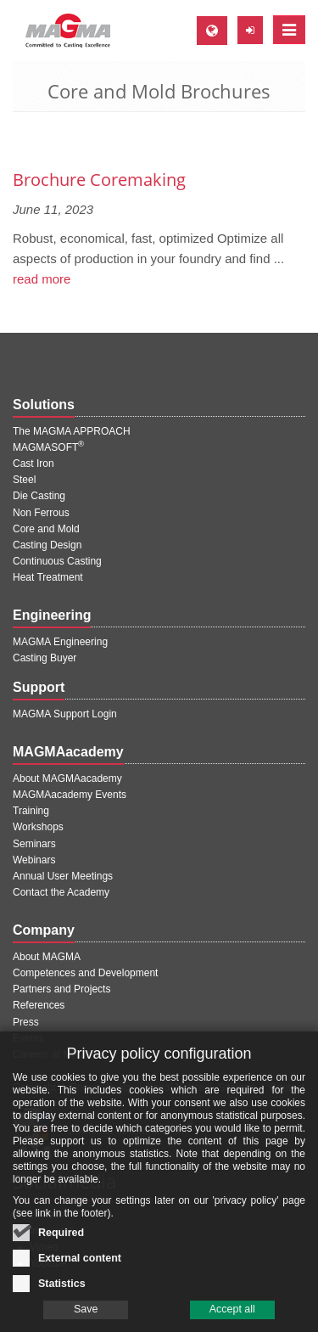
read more (41, 279)
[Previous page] (15, 135)
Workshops (38, 827)
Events (28, 1038)
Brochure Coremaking (99, 179)
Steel (24, 480)
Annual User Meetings (63, 876)
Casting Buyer (44, 658)
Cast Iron (33, 463)
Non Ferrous (41, 513)
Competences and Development (85, 973)
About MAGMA (47, 957)
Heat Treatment (48, 577)
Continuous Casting (57, 561)
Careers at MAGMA (57, 1054)
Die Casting (39, 496)
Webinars (34, 860)
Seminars (34, 844)
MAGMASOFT (48, 447)
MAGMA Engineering (60, 642)
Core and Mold (46, 529)
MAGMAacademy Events (69, 795)
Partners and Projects (61, 989)
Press (26, 1022)
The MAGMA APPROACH (72, 431)
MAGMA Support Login (65, 714)
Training (31, 811)
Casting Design (47, 545)
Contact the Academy (61, 892)
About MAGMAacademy (67, 778)
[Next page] (302, 135)
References (38, 1005)
